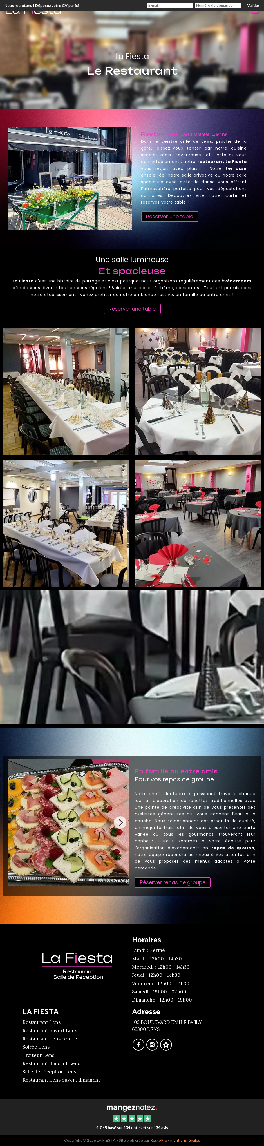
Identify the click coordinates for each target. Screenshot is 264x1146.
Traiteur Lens (38, 1055)
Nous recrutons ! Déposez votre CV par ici (42, 5)
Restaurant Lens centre (50, 1039)
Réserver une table (169, 216)
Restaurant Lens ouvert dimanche (62, 1080)
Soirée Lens (36, 1047)
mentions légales (185, 1140)
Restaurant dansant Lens (51, 1063)
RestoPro (158, 1140)
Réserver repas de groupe (172, 882)
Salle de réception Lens (49, 1072)
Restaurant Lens (42, 1022)
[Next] (120, 822)
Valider (253, 5)
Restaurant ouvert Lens (50, 1030)
